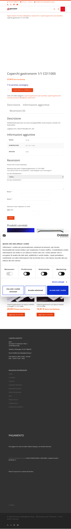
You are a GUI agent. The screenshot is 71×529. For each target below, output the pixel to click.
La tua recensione (14, 180)
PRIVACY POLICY (13, 400)
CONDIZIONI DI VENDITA (16, 407)
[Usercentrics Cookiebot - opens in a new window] (58, 235)
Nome (9, 191)
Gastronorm (35, 16)
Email (10, 199)
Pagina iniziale (11, 16)
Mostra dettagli (58, 282)
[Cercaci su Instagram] (10, 4)
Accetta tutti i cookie (58, 290)
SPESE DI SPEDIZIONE (15, 392)
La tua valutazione (14, 173)
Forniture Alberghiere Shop (16, 458)
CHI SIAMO (12, 378)
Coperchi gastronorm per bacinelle (51, 16)
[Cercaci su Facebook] (14, 4)
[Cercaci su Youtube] (17, 4)
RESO (10, 396)
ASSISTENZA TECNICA (15, 389)
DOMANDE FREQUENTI (15, 385)
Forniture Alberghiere (23, 16)
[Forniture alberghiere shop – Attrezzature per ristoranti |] (12, 8)
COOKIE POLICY (13, 403)
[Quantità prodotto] (9, 90)
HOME (10, 374)
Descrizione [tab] (13, 104)
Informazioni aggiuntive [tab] (36, 104)
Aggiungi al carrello (22, 90)
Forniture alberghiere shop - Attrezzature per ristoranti (35, 517)
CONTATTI (12, 381)
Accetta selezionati (35, 290)
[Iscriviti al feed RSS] (7, 4)
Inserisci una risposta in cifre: (19, 206)
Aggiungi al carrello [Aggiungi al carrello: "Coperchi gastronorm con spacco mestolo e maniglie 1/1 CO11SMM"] (16, 315)
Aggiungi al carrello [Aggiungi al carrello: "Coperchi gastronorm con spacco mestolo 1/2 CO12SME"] (45, 315)
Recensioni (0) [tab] (17, 110)
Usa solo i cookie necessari (13, 290)
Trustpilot (11, 505)
